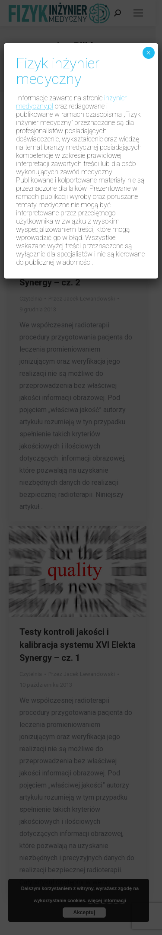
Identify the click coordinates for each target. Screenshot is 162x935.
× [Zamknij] (148, 53)
